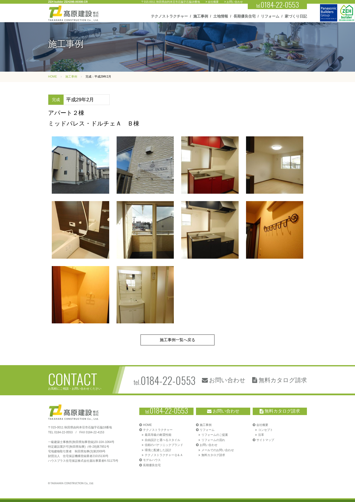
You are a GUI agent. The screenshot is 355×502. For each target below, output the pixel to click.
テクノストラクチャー (169, 16)
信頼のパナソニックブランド (164, 445)
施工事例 (200, 16)
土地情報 (220, 16)
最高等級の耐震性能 (158, 435)
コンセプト (265, 430)
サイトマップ (265, 440)
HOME (52, 76)
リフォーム (270, 16)
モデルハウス (152, 460)
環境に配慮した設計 (158, 450)
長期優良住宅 (244, 16)
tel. (164, 380)
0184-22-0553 (63, 432)
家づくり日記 (296, 16)
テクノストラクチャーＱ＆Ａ (164, 455)
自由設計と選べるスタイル (162, 440)
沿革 (261, 435)
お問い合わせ (233, 1)
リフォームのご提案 (214, 435)
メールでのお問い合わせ (217, 450)
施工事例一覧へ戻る (177, 340)
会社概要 (212, 1)
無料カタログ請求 (279, 380)
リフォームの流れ (213, 440)
